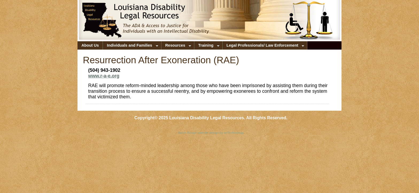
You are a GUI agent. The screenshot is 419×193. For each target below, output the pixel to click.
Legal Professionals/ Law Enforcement (263, 46)
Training (206, 46)
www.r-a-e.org (103, 76)
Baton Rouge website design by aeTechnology (211, 132)
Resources (176, 46)
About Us (90, 45)
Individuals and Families (130, 46)
